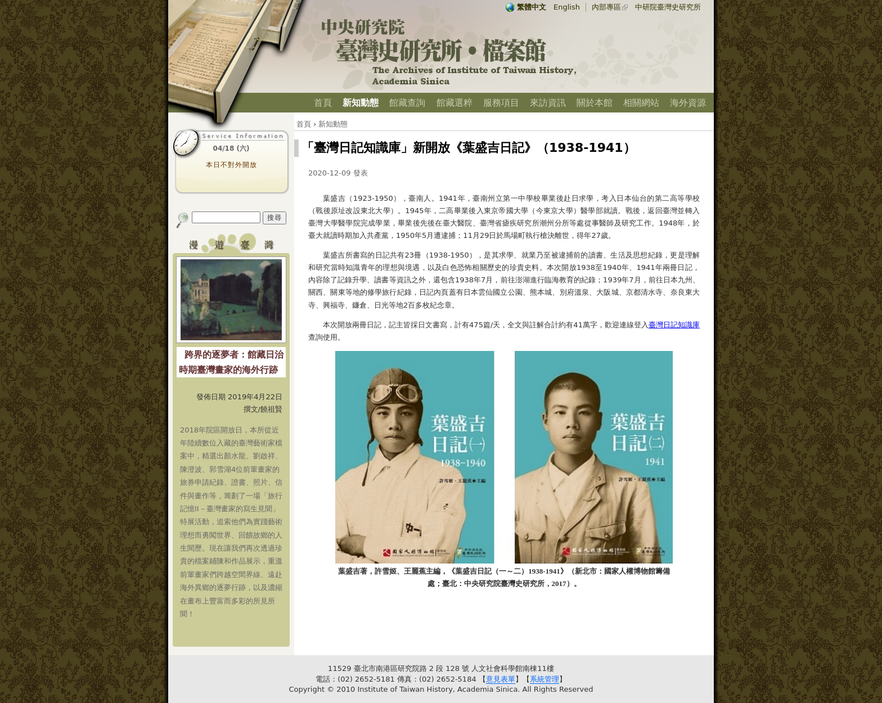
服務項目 (501, 102)
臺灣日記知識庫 (674, 325)
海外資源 (688, 102)
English (567, 7)
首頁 (323, 102)
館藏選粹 (454, 102)
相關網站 (641, 102)
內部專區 (606, 7)
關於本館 (595, 102)
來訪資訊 (548, 102)
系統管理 (544, 679)
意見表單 (500, 679)
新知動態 (361, 102)
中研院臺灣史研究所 (668, 7)
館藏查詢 (407, 102)
